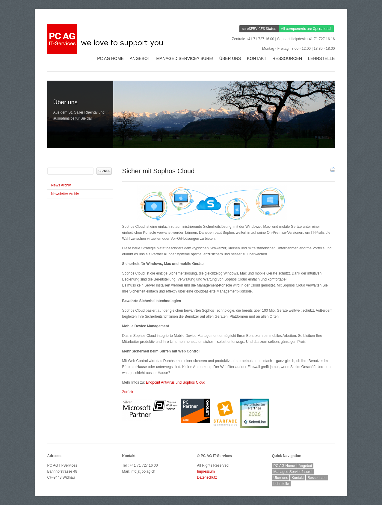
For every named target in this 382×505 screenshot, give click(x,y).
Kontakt (256, 58)
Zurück (127, 392)
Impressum (206, 471)
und (175, 382)
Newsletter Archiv (65, 194)
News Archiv (61, 185)
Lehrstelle (321, 58)
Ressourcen (287, 58)
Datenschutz (207, 477)
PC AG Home (110, 58)
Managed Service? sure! (184, 58)
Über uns (230, 58)
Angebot (140, 58)
